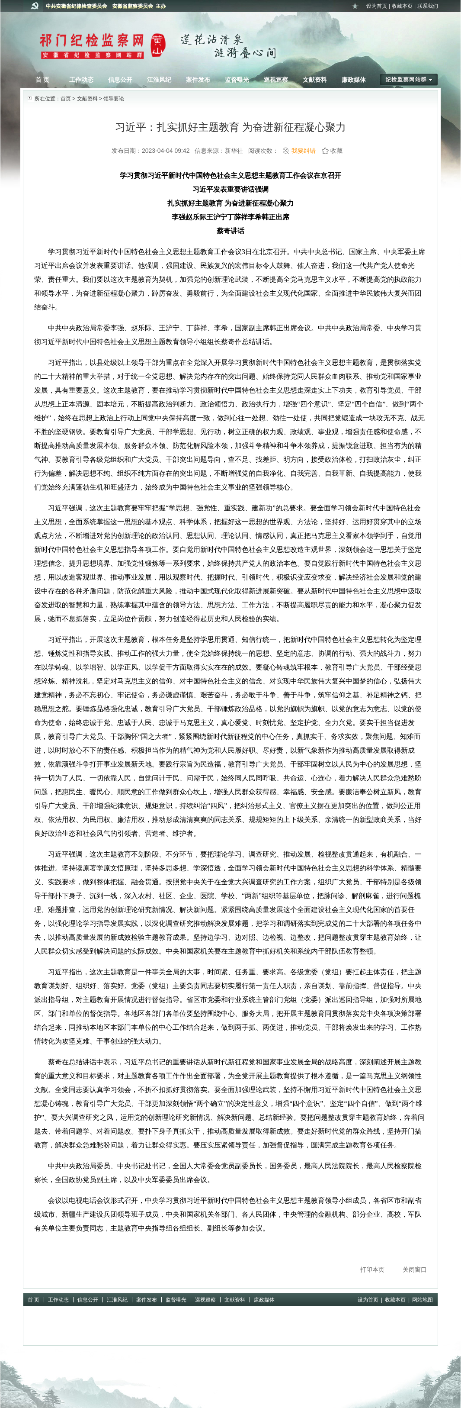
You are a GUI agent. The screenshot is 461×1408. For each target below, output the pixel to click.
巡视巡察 (276, 79)
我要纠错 (303, 150)
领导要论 (113, 99)
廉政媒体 (354, 79)
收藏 (336, 150)
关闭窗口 (415, 1269)
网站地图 (422, 1300)
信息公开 (120, 79)
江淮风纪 (159, 79)
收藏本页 (402, 6)
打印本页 (372, 1269)
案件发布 (198, 79)
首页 (66, 99)
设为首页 (376, 6)
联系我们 (427, 6)
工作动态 (81, 79)
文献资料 (315, 79)
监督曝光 (237, 79)
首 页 (42, 79)
